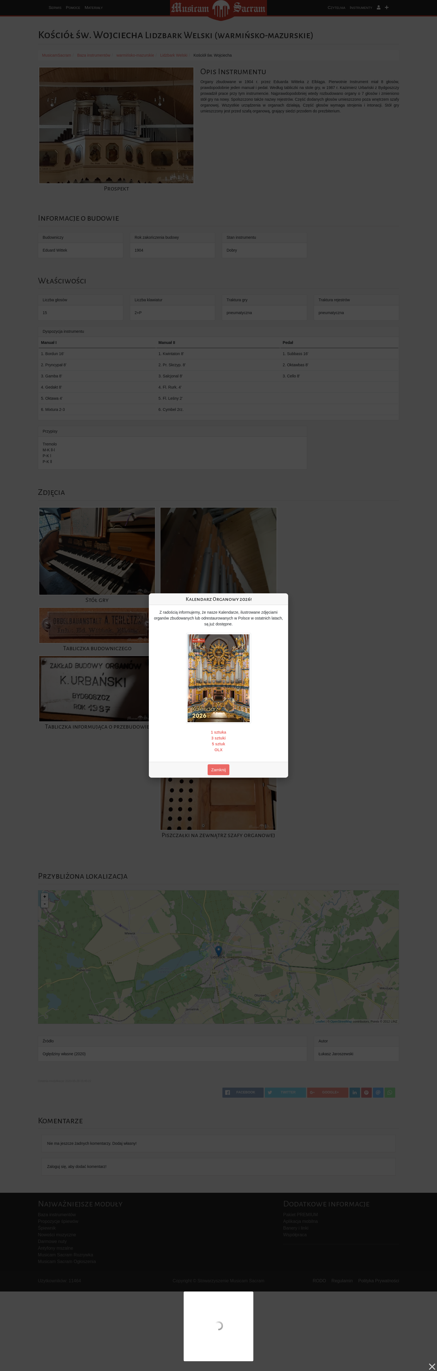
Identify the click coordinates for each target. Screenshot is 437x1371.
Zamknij (218, 769)
